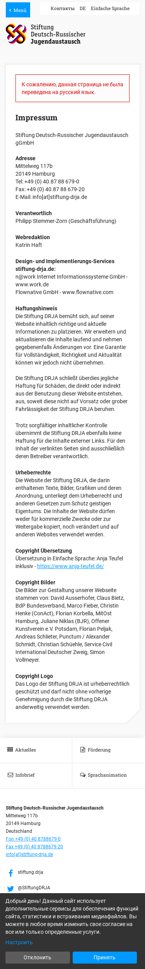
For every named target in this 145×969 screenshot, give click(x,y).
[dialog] (72, 931)
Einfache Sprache (110, 8)
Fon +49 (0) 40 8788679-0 (33, 839)
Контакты (63, 8)
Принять (105, 957)
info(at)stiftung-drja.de (29, 854)
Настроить (19, 942)
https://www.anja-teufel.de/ (70, 566)
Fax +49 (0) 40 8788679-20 (34, 846)
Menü (20, 10)
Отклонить (37, 957)
